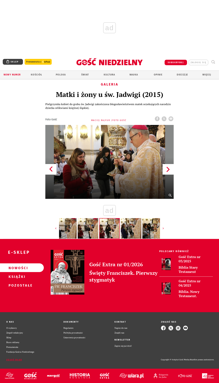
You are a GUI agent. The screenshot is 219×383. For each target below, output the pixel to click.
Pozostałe (16, 285)
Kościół (36, 74)
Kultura (109, 74)
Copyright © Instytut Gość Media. (175, 360)
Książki (16, 276)
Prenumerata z (38, 62)
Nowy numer (12, 74)
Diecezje (182, 74)
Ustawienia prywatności (74, 337)
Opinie (158, 74)
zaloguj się (198, 62)
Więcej (206, 74)
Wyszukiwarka (213, 62)
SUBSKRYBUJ (176, 62)
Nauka (134, 74)
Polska (61, 74)
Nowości (16, 268)
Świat (85, 74)
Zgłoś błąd (14, 360)
